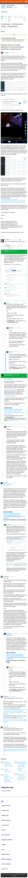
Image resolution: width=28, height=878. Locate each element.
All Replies (7, 245)
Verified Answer (3, 17)
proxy (4, 26)
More (16, 7)
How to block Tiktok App (10, 389)
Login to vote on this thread (6, 17)
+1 (10, 16)
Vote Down (4, 299)
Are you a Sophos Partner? (10, 411)
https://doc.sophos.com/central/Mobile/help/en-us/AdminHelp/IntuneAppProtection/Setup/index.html (15, 751)
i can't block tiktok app (10, 396)
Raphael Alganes (8, 375)
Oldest (9, 248)
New (26, 6)
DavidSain (6, 52)
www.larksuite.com (17, 720)
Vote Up (2, 299)
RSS (14, 34)
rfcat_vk (8, 303)
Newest (18, 247)
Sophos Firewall (6, 24)
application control (13, 26)
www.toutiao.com (16, 719)
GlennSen (5, 483)
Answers (21, 245)
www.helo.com (8, 720)
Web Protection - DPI (18, 24)
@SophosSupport (17, 412)
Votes (14, 247)
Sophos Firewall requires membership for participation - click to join (14, 875)
